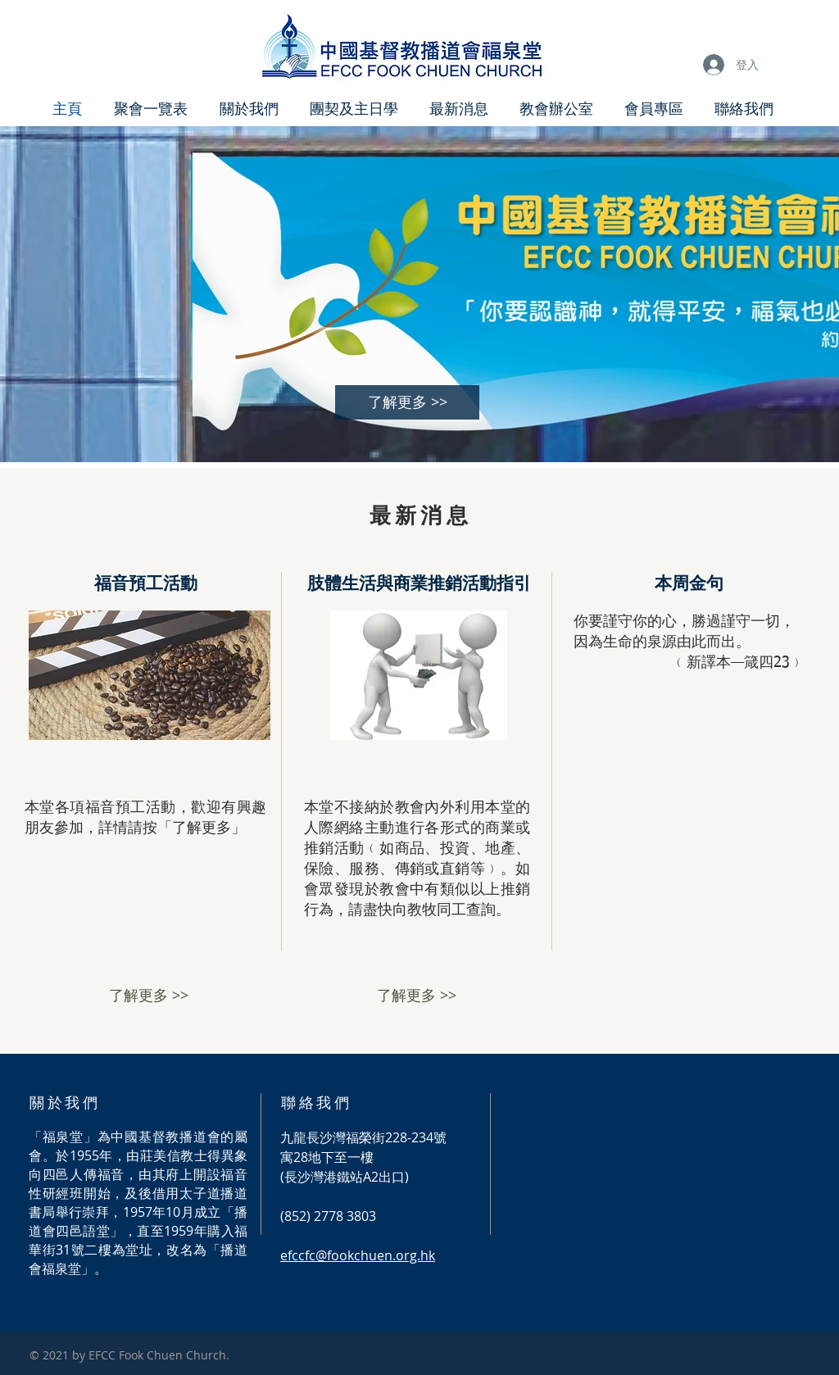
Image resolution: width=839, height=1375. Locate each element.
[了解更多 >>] (407, 402)
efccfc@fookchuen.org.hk (357, 1255)
